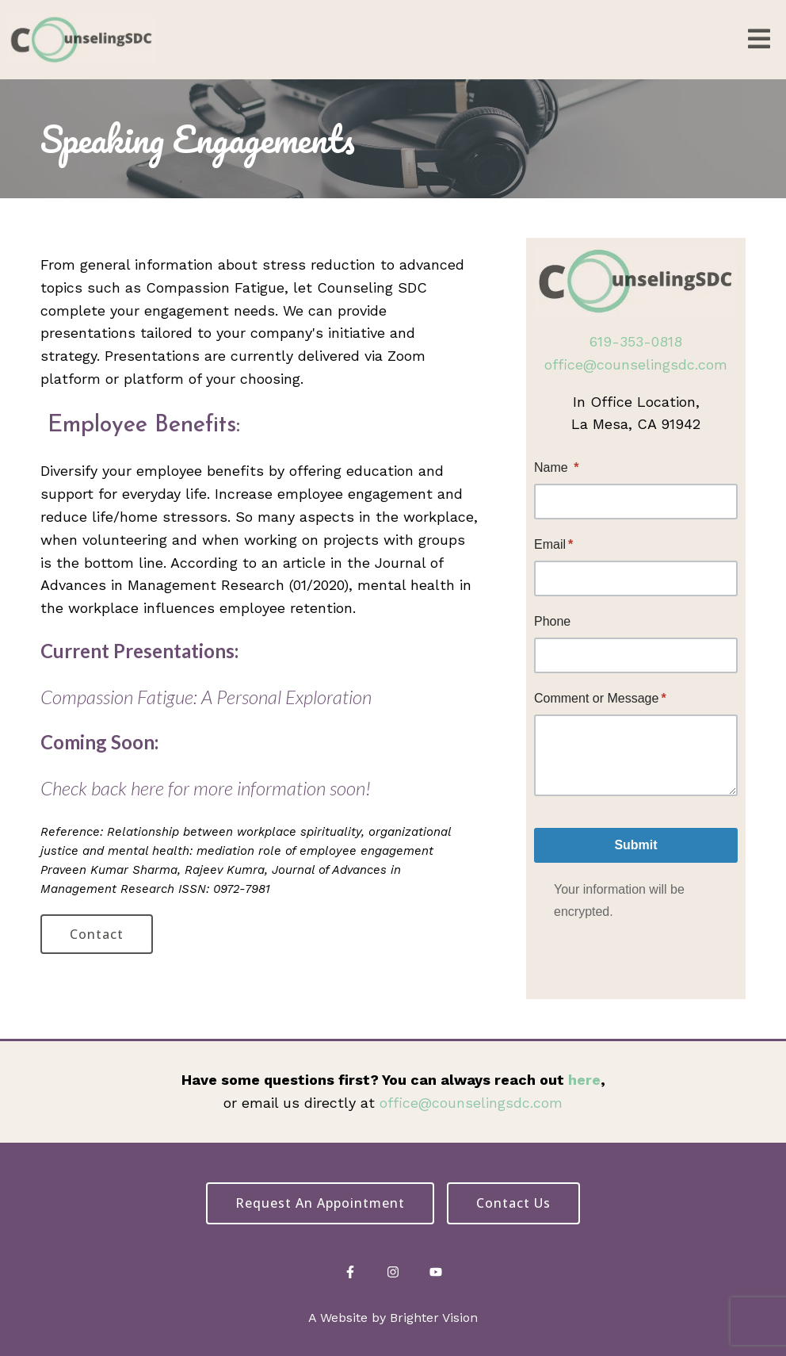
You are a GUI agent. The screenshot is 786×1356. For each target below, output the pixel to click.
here (584, 1079)
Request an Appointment (320, 1203)
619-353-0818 (636, 341)
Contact (97, 934)
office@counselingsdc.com (635, 364)
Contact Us (513, 1203)
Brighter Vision (434, 1317)
